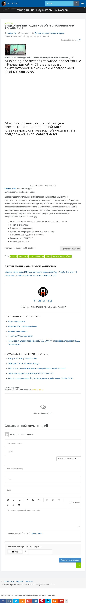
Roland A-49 (10, 189)
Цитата (7, 504)
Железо (9, 23)
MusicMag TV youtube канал (20, 336)
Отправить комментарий (70, 560)
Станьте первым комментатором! (49, 33)
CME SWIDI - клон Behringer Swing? (23, 364)
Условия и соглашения (18, 331)
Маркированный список (47, 499)
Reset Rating (37, 533)
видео (48, 256)
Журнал (19, 581)
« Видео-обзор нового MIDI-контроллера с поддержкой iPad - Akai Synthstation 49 (41, 272)
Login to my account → (69, 459)
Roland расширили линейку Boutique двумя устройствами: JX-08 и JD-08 (40, 378)
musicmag (11, 33)
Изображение (33, 499)
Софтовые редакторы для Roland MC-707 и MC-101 (31, 373)
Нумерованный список (53, 499)
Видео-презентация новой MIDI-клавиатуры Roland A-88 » (30, 275)
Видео (39, 499)
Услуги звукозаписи (16, 321)
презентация (58, 256)
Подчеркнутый (19, 499)
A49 (20, 256)
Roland (13, 256)
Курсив (13, 499)
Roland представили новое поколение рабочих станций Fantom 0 (37, 368)
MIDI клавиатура (37, 256)
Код (13, 504)
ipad (26, 256)
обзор (68, 256)
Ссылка (27, 499)
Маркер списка (58, 499)
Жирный (7, 499)
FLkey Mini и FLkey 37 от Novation (23, 359)
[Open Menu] (83, 3)
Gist (18, 504)
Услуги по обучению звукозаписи (22, 326)
